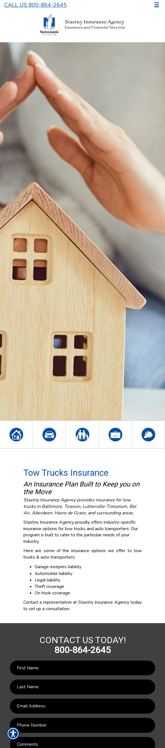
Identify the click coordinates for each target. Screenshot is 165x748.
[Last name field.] (82, 687)
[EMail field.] (82, 706)
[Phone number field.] (82, 725)
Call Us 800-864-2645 (35, 5)
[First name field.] (82, 668)
